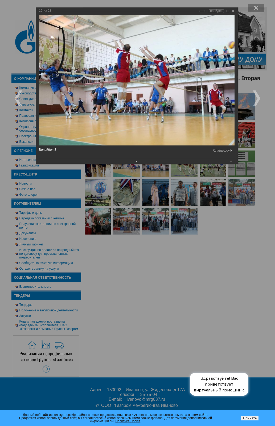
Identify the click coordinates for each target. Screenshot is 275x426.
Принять (250, 418)
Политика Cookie (127, 421)
